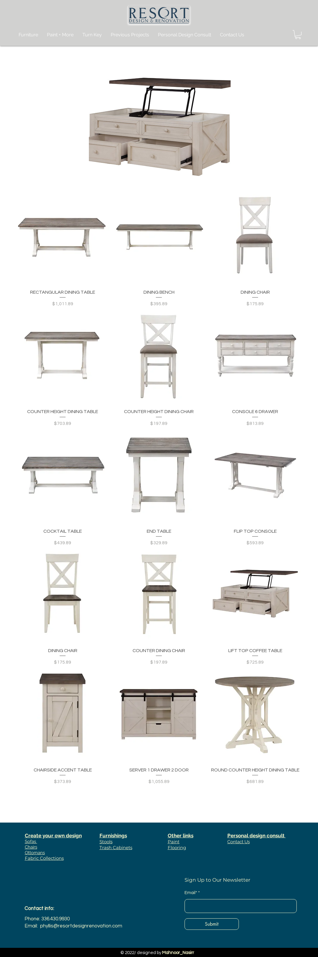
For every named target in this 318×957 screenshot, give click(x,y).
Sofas (31, 841)
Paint (174, 841)
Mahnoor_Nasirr (178, 952)
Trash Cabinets (116, 847)
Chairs (31, 847)
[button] (298, 34)
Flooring (177, 847)
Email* (191, 893)
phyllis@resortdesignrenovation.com (81, 926)
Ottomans (35, 852)
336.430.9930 (55, 919)
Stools (106, 841)
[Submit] (212, 924)
